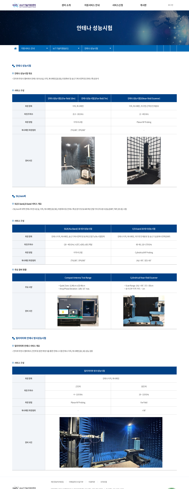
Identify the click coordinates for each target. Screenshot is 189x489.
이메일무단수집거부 (76, 482)
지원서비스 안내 (92, 5)
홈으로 (15, 48)
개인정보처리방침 (57, 482)
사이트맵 (103, 482)
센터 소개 (66, 5)
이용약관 (92, 482)
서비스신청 (117, 5)
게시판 (143, 5)
